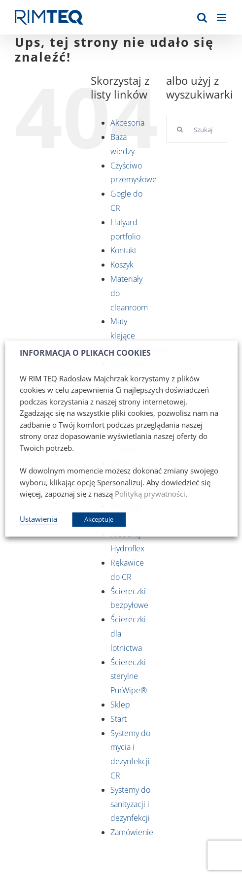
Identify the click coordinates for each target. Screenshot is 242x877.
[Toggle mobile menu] (222, 17)
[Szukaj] (179, 129)
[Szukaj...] (196, 129)
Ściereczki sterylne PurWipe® (128, 676)
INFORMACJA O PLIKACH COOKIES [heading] (85, 353)
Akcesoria (127, 122)
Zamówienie (131, 832)
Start (118, 718)
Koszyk (122, 264)
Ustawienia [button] (38, 519)
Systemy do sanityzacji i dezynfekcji (130, 804)
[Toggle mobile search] (202, 17)
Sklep (120, 704)
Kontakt (123, 250)
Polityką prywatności (150, 494)
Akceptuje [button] (98, 519)
